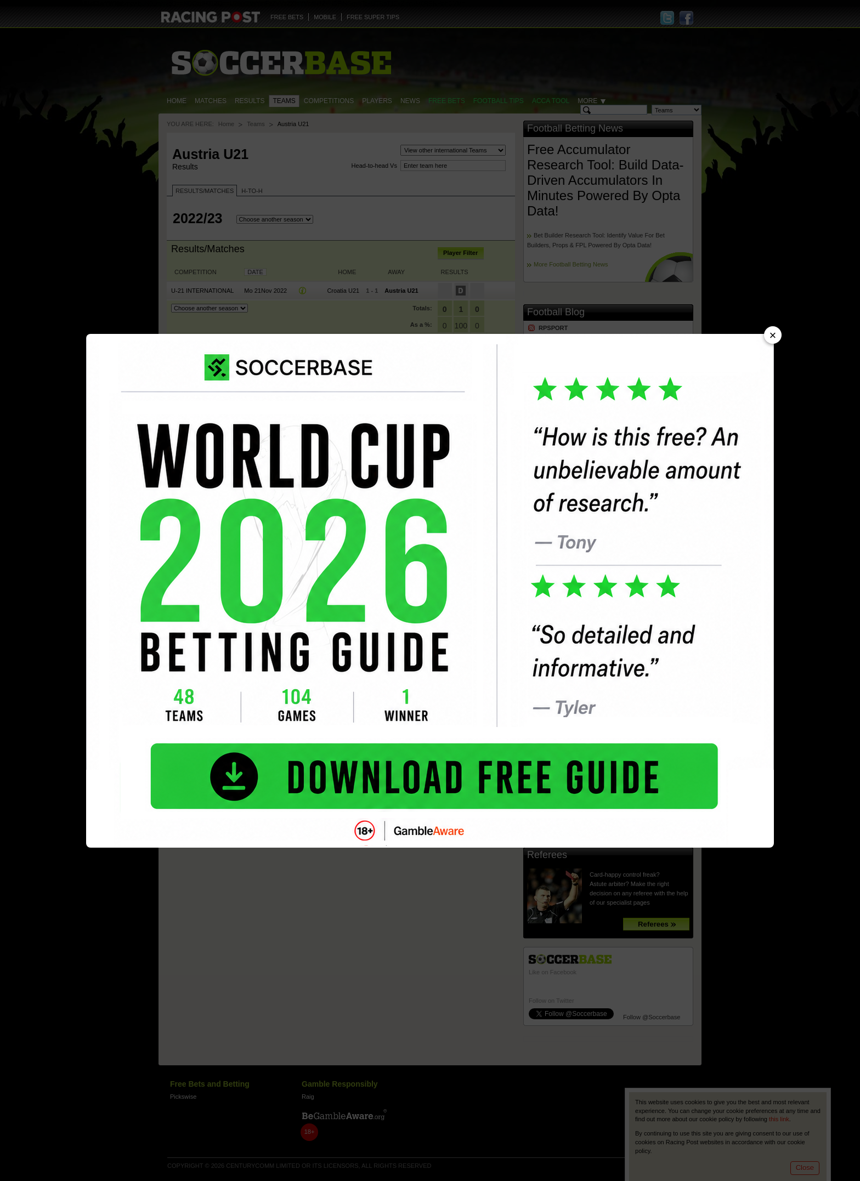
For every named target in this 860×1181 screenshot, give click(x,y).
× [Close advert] (773, 335)
